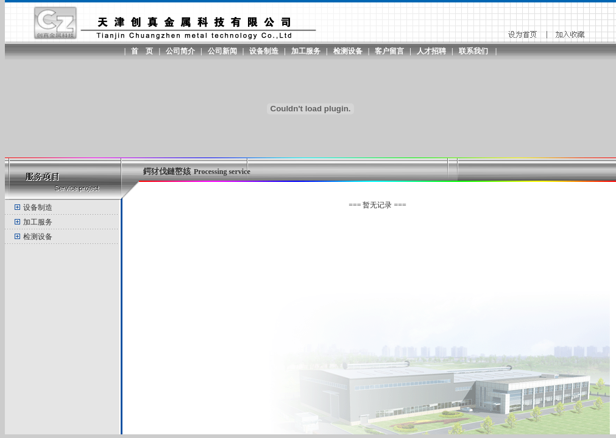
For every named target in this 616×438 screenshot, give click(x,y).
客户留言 (389, 51)
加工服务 (305, 51)
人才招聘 (431, 51)
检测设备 (348, 51)
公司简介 (180, 51)
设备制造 (263, 51)
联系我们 (473, 51)
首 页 (142, 51)
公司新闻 (222, 51)
